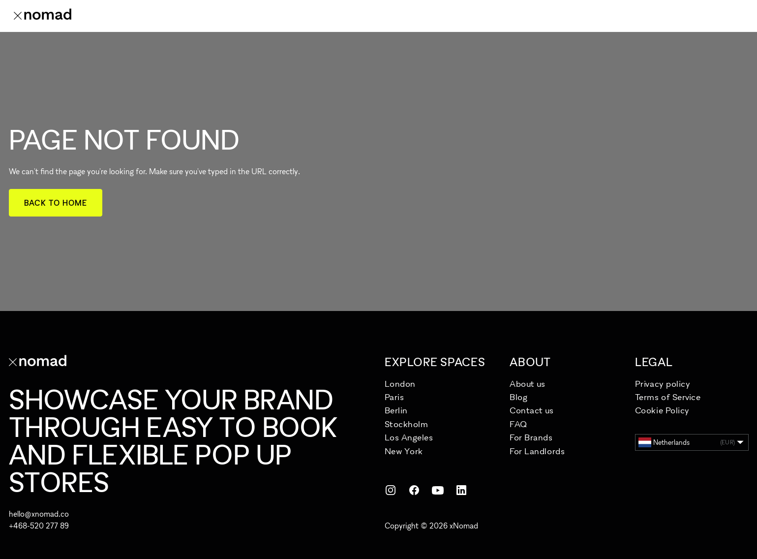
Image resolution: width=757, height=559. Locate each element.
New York (404, 451)
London (400, 383)
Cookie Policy (662, 410)
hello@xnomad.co (39, 514)
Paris (394, 397)
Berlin (396, 410)
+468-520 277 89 (39, 525)
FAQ (518, 424)
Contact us (531, 410)
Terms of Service (668, 397)
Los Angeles (409, 437)
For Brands (531, 437)
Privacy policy (663, 383)
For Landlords (537, 451)
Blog (518, 397)
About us (527, 383)
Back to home (56, 203)
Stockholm (406, 424)
